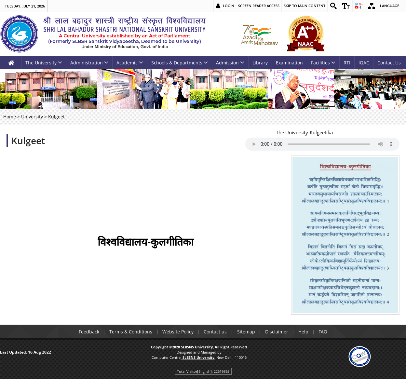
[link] (333, 6)
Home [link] (9, 117)
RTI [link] (347, 63)
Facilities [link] (323, 62)
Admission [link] (230, 62)
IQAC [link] (364, 63)
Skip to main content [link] (304, 5)
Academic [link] (129, 62)
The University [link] (43, 62)
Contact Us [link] (389, 63)
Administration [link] (89, 62)
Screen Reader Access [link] (258, 5)
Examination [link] (289, 63)
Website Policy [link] (177, 332)
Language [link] (389, 5)
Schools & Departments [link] (179, 62)
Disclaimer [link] (277, 332)
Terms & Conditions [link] (130, 332)
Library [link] (260, 63)
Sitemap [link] (246, 332)
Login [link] (228, 5)
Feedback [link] (88, 332)
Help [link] (304, 332)
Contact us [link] (215, 332)
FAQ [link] (323, 332)
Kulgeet (28, 140)
